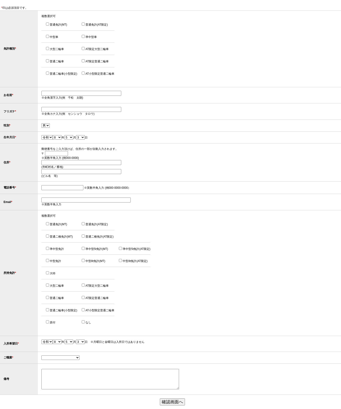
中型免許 (55, 261)
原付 (52, 322)
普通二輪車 (57, 61)
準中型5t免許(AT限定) (136, 249)
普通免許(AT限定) (96, 24)
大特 (52, 273)
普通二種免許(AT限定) (99, 236)
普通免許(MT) (58, 24)
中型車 (54, 37)
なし (88, 322)
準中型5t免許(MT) (96, 249)
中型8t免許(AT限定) (135, 261)
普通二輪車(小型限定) (63, 73)
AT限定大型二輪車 (97, 49)
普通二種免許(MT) (61, 236)
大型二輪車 (57, 49)
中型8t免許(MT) (95, 261)
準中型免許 (57, 249)
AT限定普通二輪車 (97, 61)
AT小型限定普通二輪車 (99, 73)
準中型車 (91, 37)
